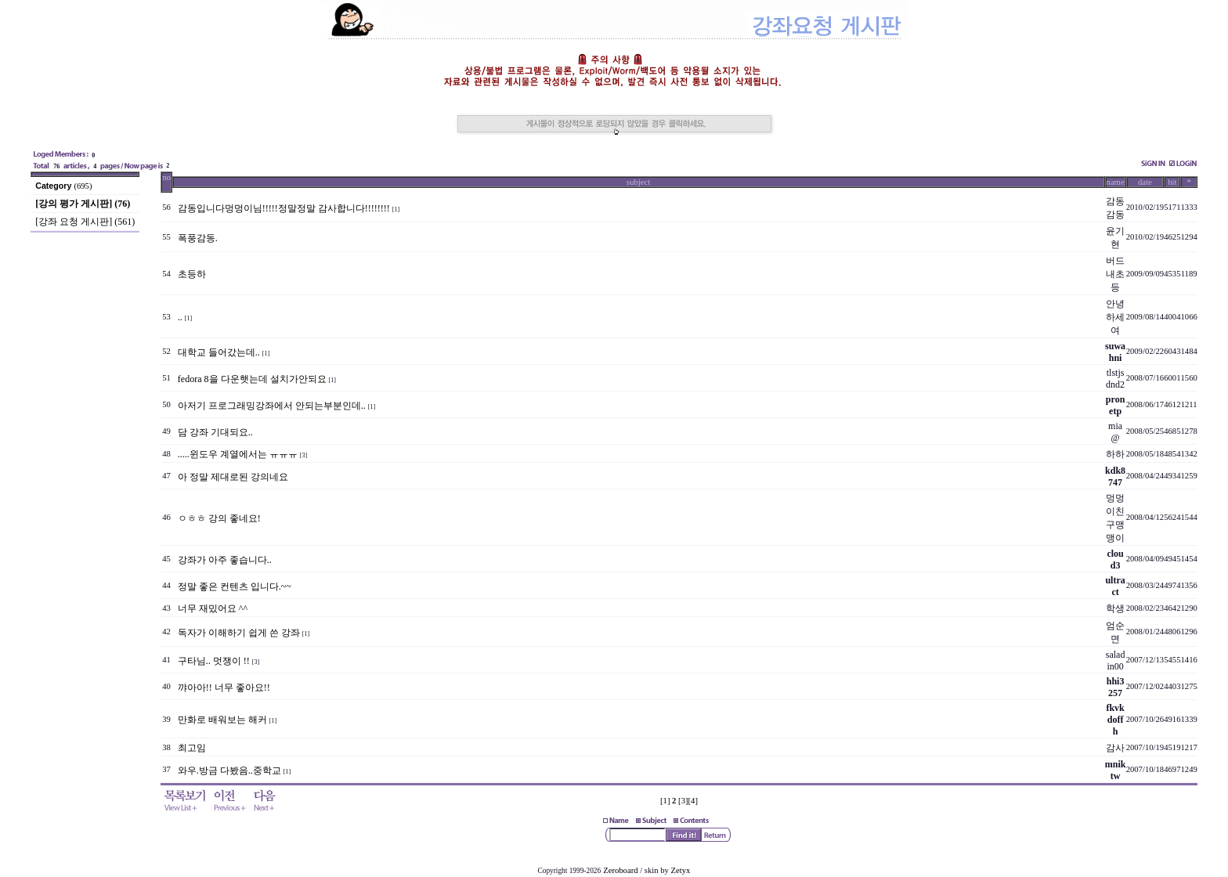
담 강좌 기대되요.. (215, 432)
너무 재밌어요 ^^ (212, 608)
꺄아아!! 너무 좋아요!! (224, 687)
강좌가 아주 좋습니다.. (225, 559)
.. (180, 317)
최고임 (192, 747)
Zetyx (681, 870)
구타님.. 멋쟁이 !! (214, 660)
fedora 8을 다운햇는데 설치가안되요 (252, 379)
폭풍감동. (198, 238)
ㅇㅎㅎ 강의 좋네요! (219, 518)
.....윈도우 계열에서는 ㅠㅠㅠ (238, 454)
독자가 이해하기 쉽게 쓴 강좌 (239, 632)
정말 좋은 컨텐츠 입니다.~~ (234, 586)
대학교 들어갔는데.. (219, 352)
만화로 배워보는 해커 (222, 719)
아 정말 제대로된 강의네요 (233, 476)
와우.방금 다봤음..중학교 (229, 770)
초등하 (192, 274)
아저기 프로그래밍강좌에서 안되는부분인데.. (272, 405)
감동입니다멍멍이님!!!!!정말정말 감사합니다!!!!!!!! (284, 208)
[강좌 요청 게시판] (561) (85, 221)
